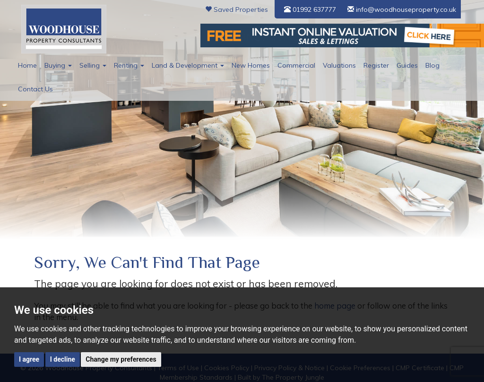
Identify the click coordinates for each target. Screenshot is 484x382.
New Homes (251, 65)
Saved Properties (236, 9)
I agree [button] (29, 359)
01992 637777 (310, 9)
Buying (58, 65)
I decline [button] (62, 359)
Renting (129, 65)
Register (376, 65)
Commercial (296, 65)
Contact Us (35, 89)
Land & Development (188, 65)
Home (27, 65)
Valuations (339, 65)
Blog (432, 65)
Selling (92, 65)
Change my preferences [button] (121, 359)
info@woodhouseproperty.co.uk (401, 9)
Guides (407, 65)
